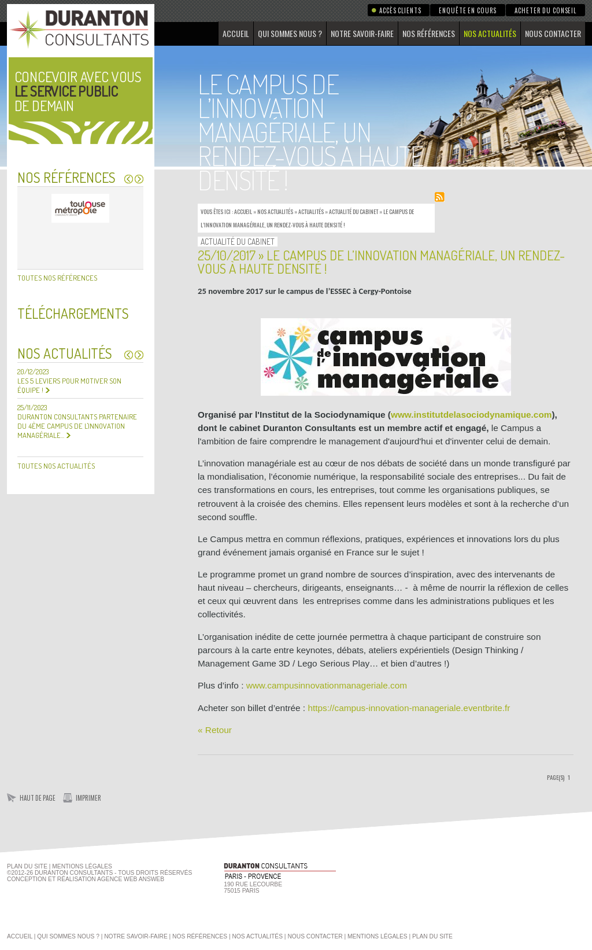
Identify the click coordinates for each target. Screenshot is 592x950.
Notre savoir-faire (362, 33)
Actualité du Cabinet (353, 211)
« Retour (215, 730)
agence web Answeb (130, 879)
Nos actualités (490, 33)
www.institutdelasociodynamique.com (471, 414)
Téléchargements (73, 313)
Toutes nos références (57, 277)
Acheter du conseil (545, 10)
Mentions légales (377, 936)
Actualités (311, 211)
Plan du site (27, 866)
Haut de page (38, 797)
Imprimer (88, 797)
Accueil (236, 33)
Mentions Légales (82, 866)
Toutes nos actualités (56, 465)
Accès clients (400, 10)
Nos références (428, 33)
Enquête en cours (468, 10)
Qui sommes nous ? (290, 33)
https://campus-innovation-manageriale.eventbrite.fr (409, 708)
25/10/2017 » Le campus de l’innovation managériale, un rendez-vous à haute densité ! (381, 261)
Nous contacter (553, 33)
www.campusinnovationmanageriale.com (326, 685)
